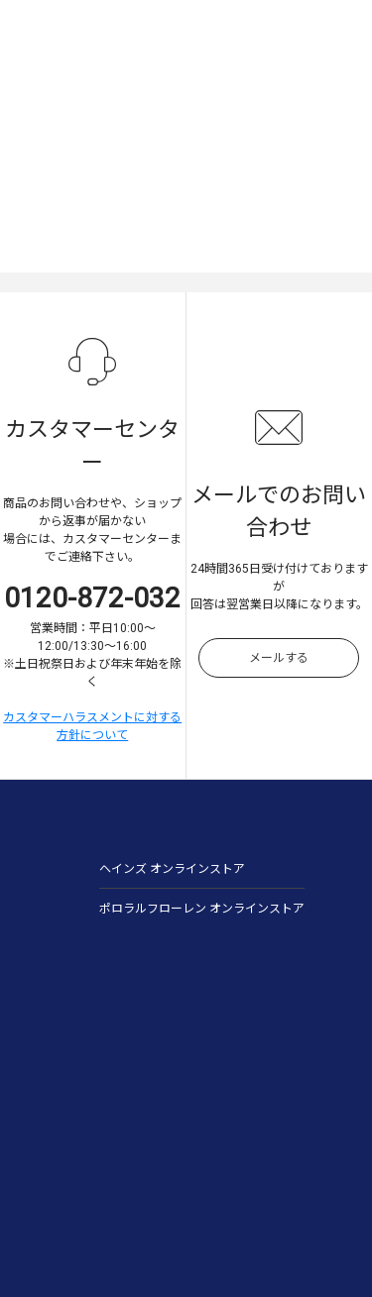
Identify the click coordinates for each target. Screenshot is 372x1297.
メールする (279, 658)
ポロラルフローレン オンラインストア (202, 909)
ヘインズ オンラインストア (172, 869)
